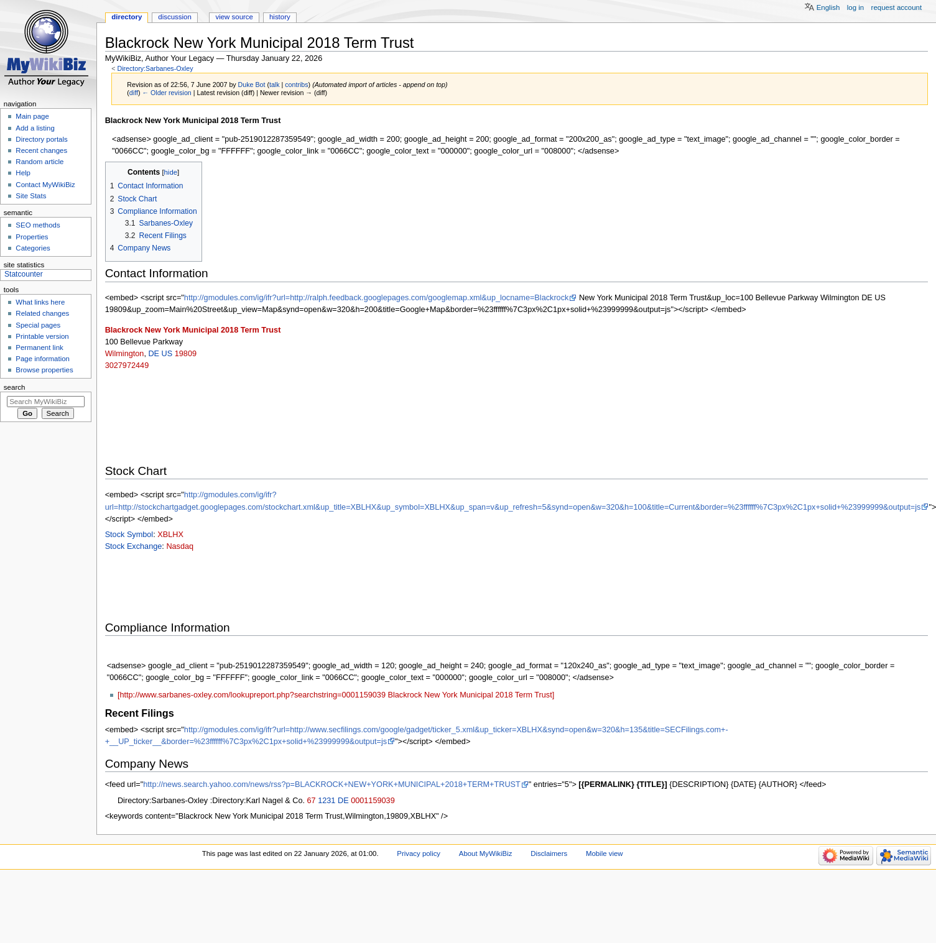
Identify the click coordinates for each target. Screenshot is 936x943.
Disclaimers (549, 853)
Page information (43, 358)
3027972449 (127, 365)
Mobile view (604, 853)
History (279, 17)
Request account (896, 7)
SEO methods (38, 225)
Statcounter (23, 274)
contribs (296, 84)
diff (133, 92)
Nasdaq (179, 546)
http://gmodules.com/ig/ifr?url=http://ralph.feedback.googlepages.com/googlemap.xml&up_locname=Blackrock (376, 297)
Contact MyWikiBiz (45, 184)
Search (14, 387)
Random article (39, 161)
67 (311, 800)
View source (234, 17)
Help (23, 173)
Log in (855, 7)
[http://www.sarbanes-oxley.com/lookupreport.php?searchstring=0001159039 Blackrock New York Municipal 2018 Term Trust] (336, 695)
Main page (32, 116)
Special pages (38, 325)
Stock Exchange (133, 546)
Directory (126, 17)
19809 (186, 353)
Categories (33, 248)
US (167, 353)
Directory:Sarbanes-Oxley (155, 68)
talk (274, 84)
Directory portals (41, 139)
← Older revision (166, 92)
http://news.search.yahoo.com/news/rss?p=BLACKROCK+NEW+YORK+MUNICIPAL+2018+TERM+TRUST (332, 784)
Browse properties (44, 370)
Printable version (42, 336)
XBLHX (170, 534)
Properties (32, 237)
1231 (326, 800)
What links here (40, 302)
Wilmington (124, 353)
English (828, 7)
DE (153, 353)
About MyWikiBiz (485, 853)
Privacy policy (418, 853)
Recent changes (41, 150)
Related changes (42, 313)
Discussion (174, 17)
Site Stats (31, 196)
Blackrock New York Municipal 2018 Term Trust (193, 330)
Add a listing (35, 128)
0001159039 (373, 800)
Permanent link (39, 347)
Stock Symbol (129, 534)
